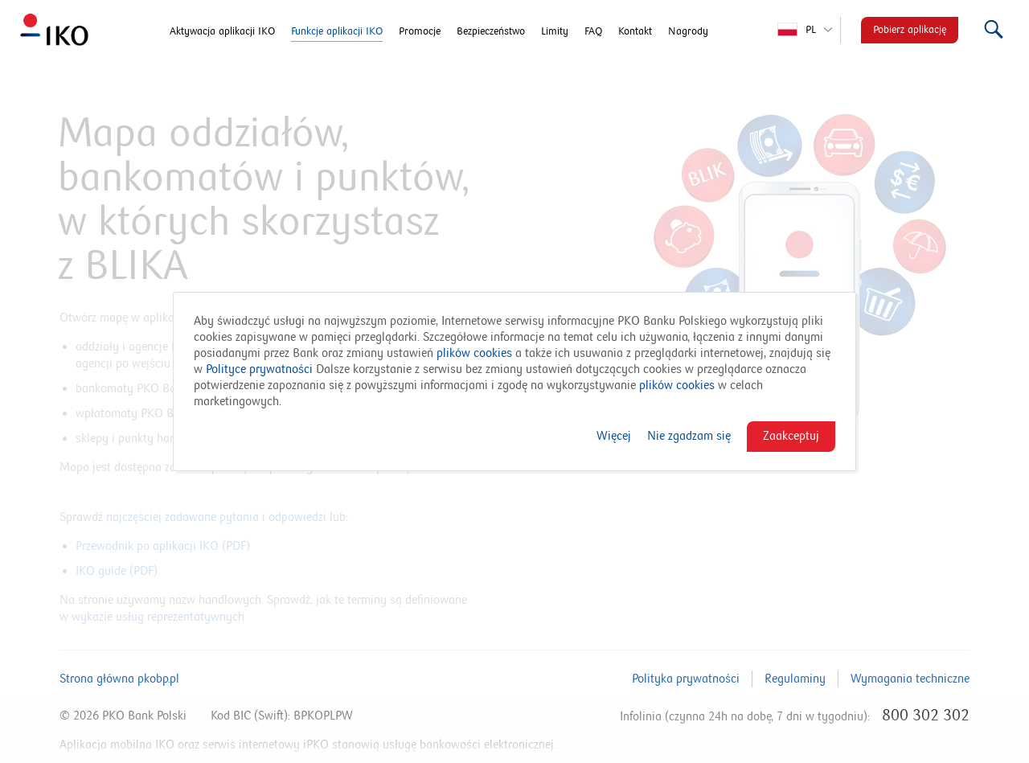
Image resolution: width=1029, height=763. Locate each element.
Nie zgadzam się (689, 436)
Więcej (613, 436)
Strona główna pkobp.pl (119, 678)
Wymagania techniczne (910, 678)
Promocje (420, 31)
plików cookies (474, 353)
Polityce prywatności (259, 369)
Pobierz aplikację (909, 29)
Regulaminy (795, 678)
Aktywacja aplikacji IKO (222, 31)
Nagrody (688, 31)
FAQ (593, 31)
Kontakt (635, 31)
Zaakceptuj (791, 436)
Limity (554, 31)
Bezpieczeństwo (491, 31)
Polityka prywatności (686, 678)
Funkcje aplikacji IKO (337, 31)
